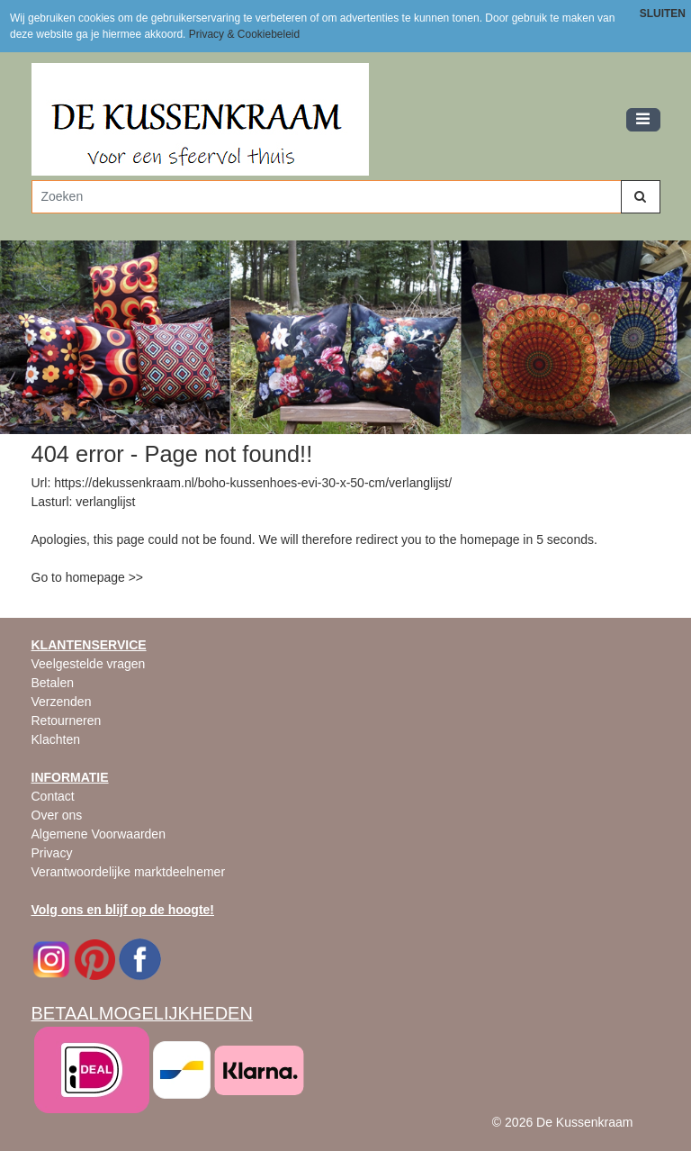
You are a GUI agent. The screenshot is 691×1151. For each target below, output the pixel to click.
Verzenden (61, 701)
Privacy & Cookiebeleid (244, 34)
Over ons (57, 815)
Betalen (52, 682)
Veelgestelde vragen (88, 664)
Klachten (55, 739)
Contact (53, 796)
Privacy (52, 853)
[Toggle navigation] (643, 120)
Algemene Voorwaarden (98, 834)
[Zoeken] (326, 196)
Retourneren (66, 720)
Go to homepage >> (87, 577)
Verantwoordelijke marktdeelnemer (128, 872)
